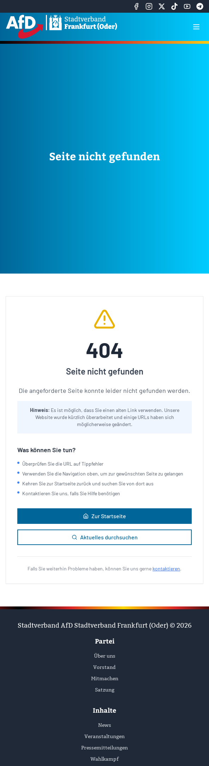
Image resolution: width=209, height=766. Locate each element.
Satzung (104, 690)
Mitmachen (104, 678)
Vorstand (104, 667)
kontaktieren (166, 568)
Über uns (104, 656)
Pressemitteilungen (104, 747)
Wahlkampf (104, 759)
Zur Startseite (104, 516)
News (104, 725)
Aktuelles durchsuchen (105, 537)
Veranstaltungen (104, 736)
